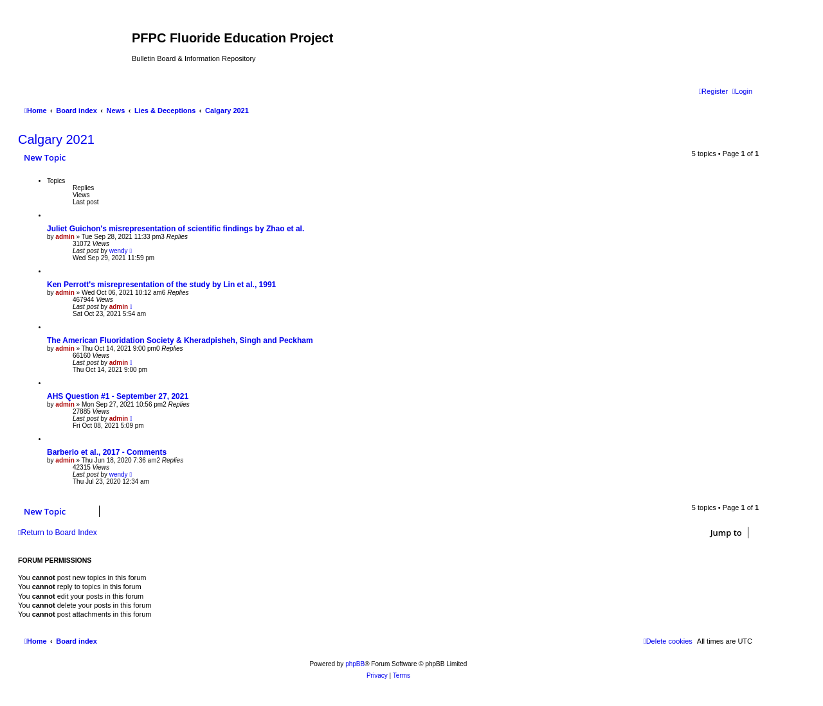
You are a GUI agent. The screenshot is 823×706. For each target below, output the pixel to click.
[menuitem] (742, 91)
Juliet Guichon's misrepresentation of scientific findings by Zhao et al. (175, 228)
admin (64, 236)
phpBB (355, 663)
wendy (118, 250)
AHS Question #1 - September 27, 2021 (117, 396)
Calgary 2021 (56, 139)
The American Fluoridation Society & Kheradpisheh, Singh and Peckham (180, 340)
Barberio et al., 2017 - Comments (107, 452)
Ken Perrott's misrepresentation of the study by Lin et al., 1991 (161, 284)
